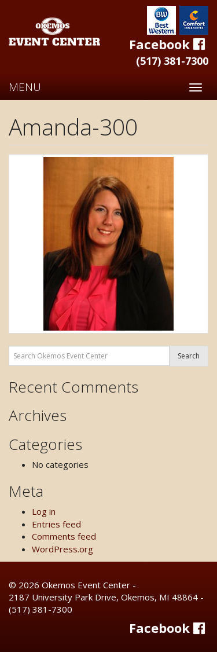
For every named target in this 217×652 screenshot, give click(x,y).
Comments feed (64, 536)
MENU (25, 86)
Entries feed (56, 524)
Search (189, 356)
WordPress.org (62, 549)
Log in (44, 511)
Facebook (168, 44)
